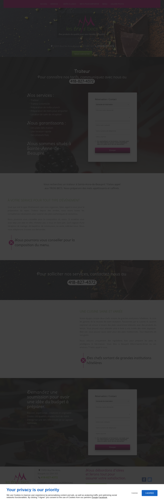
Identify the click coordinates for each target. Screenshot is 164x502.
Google (95, 497)
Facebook (102, 497)
